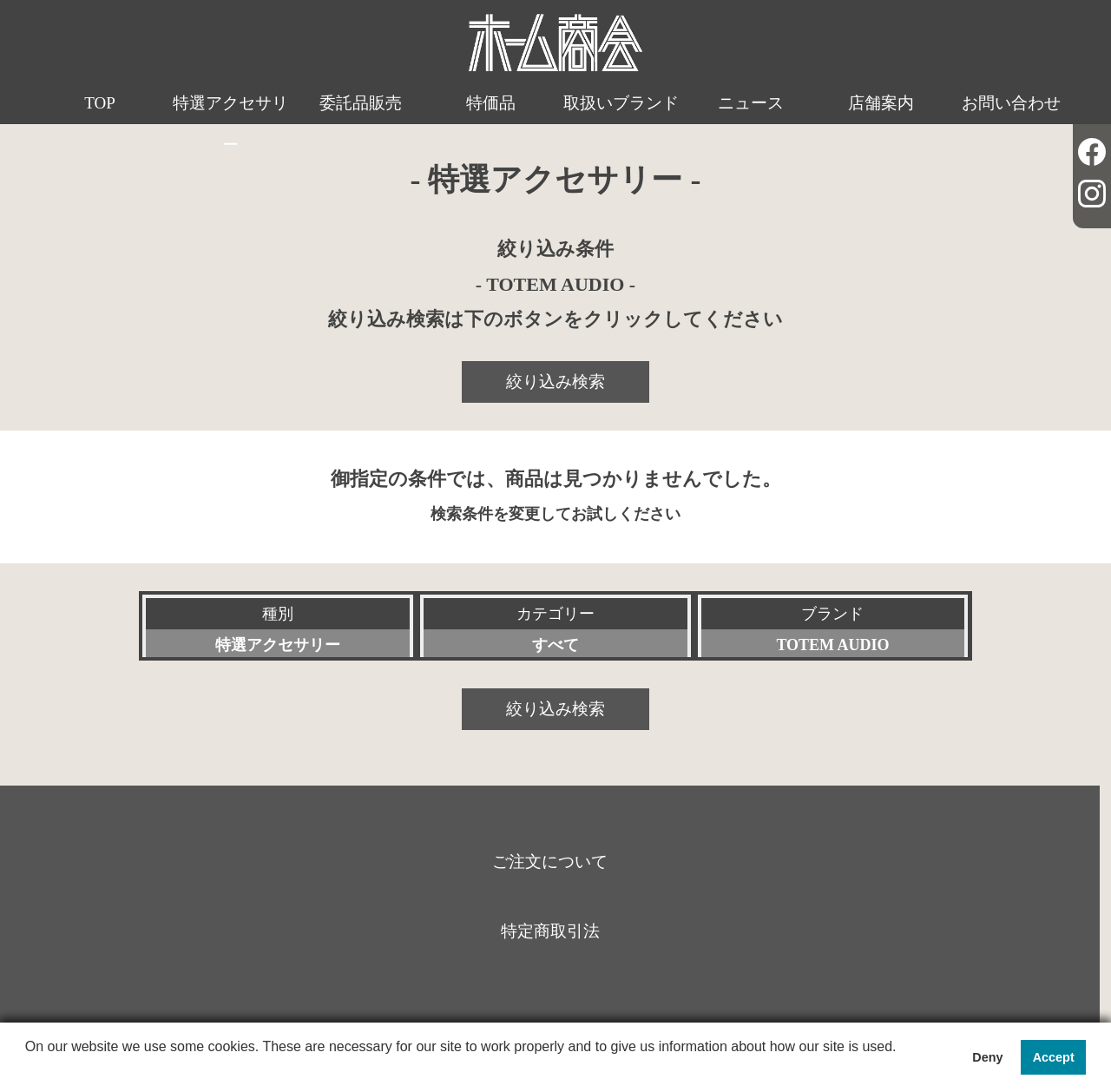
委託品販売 (360, 103)
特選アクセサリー (230, 124)
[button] (27, 1069)
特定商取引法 (550, 931)
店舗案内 (881, 103)
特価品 (491, 103)
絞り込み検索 (555, 381)
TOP (99, 103)
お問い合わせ (1011, 103)
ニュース (751, 103)
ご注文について (550, 861)
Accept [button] (1054, 1057)
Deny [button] (987, 1057)
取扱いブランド (621, 103)
